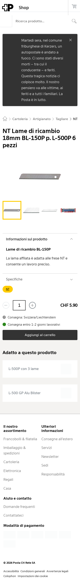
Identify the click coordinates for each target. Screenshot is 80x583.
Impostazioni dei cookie (33, 576)
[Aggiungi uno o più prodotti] (32, 305)
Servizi (46, 448)
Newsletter (50, 456)
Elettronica (12, 471)
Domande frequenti (19, 507)
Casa (7, 488)
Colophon (9, 576)
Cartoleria (11, 462)
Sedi (44, 465)
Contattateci (13, 515)
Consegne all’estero (57, 439)
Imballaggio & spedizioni (14, 450)
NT (7, 289)
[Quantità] (19, 305)
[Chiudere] (70, 39)
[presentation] (40, 369)
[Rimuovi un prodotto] (6, 305)
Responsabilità (53, 474)
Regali (8, 479)
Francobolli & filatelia (20, 439)
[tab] (12, 210)
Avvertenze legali (57, 571)
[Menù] (6, 21)
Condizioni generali (32, 571)
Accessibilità (11, 571)
